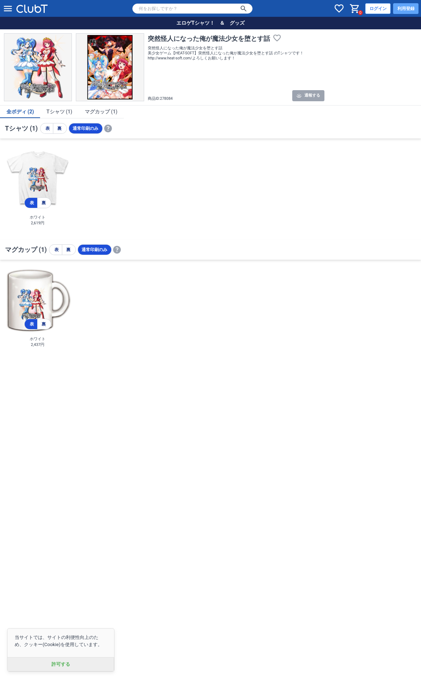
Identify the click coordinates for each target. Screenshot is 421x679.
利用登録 (406, 8)
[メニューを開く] (8, 8)
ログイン (378, 8)
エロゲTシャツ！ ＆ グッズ (210, 23)
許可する (61, 664)
